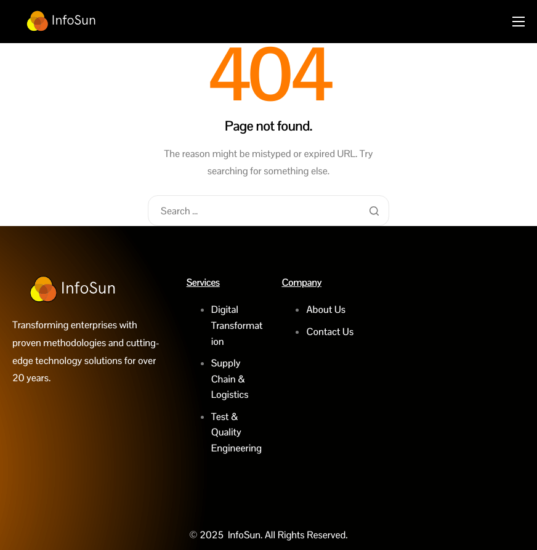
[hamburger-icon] (518, 21)
